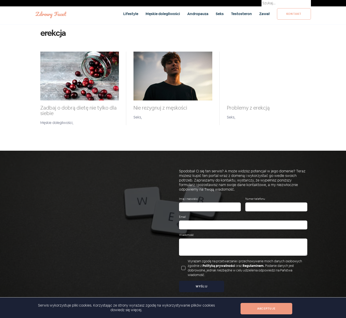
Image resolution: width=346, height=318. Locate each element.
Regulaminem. (253, 266)
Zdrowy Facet (50, 13)
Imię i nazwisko (188, 199)
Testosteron (241, 13)
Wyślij (202, 286)
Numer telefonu (255, 199)
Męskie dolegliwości (163, 13)
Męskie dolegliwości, (56, 122)
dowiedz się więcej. (126, 309)
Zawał (264, 13)
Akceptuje (266, 308)
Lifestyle (130, 13)
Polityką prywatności (218, 266)
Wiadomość (186, 235)
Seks (220, 13)
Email (182, 217)
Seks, (137, 117)
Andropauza (197, 13)
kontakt (294, 14)
